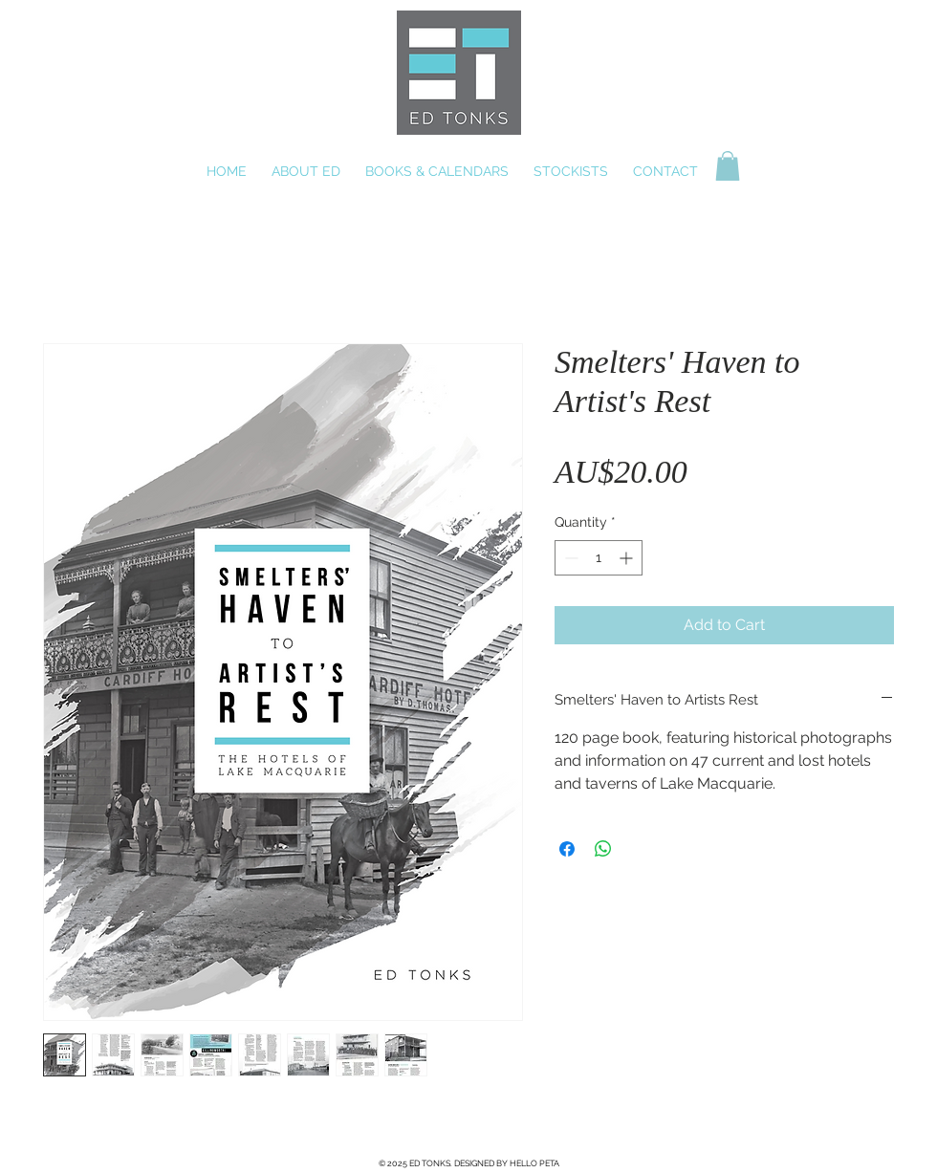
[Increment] (628, 558)
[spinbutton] (598, 558)
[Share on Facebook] (567, 848)
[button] (727, 166)
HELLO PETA (534, 1163)
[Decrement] (569, 558)
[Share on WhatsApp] (603, 848)
